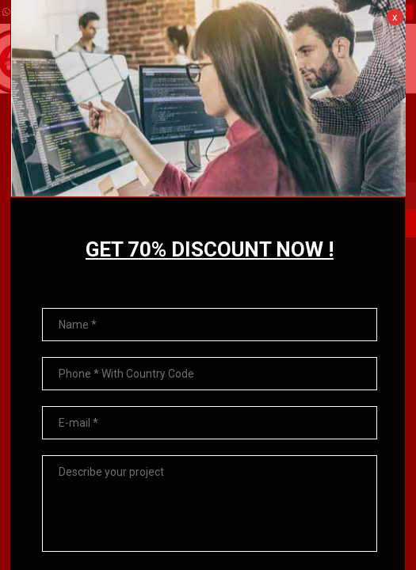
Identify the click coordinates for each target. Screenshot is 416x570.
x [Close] (394, 17)
